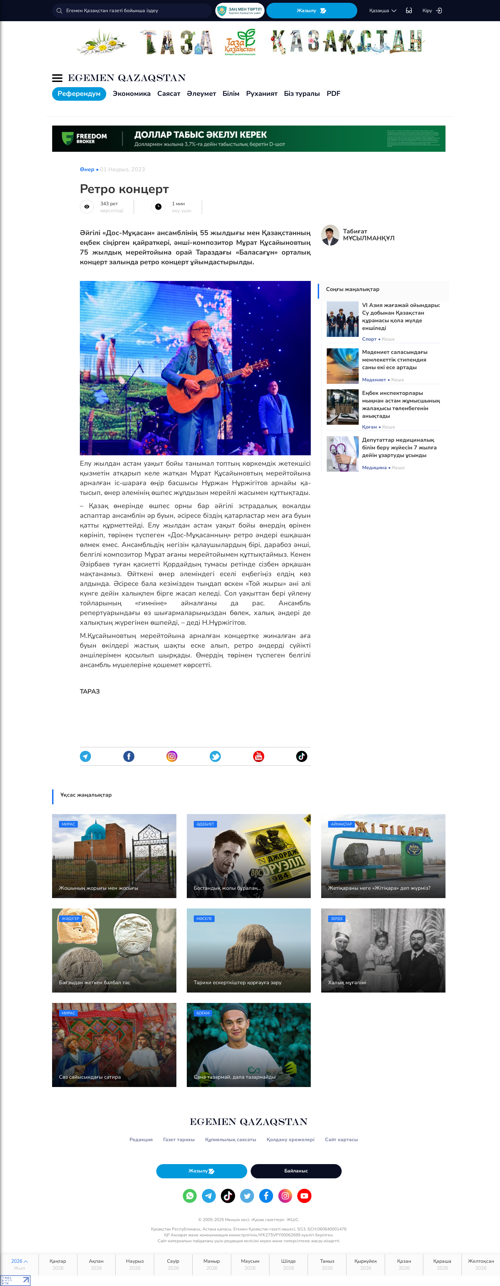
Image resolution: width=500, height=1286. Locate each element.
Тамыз (327, 1265)
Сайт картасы (341, 1139)
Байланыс (296, 1171)
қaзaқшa (383, 10)
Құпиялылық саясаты (230, 1139)
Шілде (288, 1265)
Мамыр (211, 1265)
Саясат (168, 93)
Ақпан (96, 1265)
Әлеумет (201, 93)
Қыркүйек (365, 1265)
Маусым (250, 1265)
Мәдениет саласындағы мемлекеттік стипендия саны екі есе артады (394, 359)
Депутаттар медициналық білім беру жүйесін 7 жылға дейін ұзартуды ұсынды (399, 447)
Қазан (404, 1265)
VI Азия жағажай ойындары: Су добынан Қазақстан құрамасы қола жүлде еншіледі (401, 316)
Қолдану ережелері (291, 1139)
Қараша (442, 1265)
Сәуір (173, 1265)
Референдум (79, 93)
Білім (231, 93)
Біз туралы (302, 93)
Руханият (261, 93)
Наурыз (134, 1265)
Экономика (132, 93)
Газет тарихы (179, 1139)
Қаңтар (58, 1265)
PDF (333, 93)
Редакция (141, 1139)
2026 (19, 1265)
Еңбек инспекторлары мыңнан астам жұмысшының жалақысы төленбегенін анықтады (401, 404)
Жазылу (312, 10)
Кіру (432, 10)
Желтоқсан (481, 1265)
